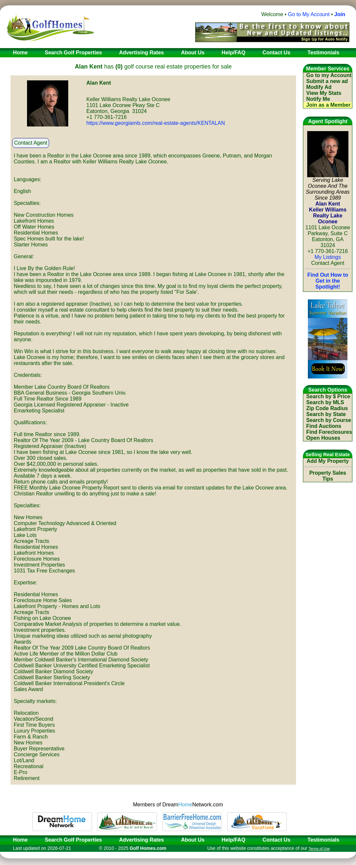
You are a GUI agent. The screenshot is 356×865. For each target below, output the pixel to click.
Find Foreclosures (329, 432)
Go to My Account (309, 14)
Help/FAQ (233, 840)
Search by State (326, 414)
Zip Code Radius (327, 408)
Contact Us (276, 840)
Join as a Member (328, 105)
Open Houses (323, 438)
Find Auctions (323, 426)
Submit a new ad (327, 81)
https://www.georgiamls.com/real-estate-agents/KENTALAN (155, 123)
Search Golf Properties (73, 840)
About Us (192, 840)
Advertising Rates (141, 840)
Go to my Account (328, 75)
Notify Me (318, 99)
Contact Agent (30, 143)
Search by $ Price (328, 396)
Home (18, 840)
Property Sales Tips (327, 476)
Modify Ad (319, 87)
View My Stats (323, 93)
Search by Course (328, 420)
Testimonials (324, 840)
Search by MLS (325, 402)
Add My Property (328, 461)
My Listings (327, 257)
